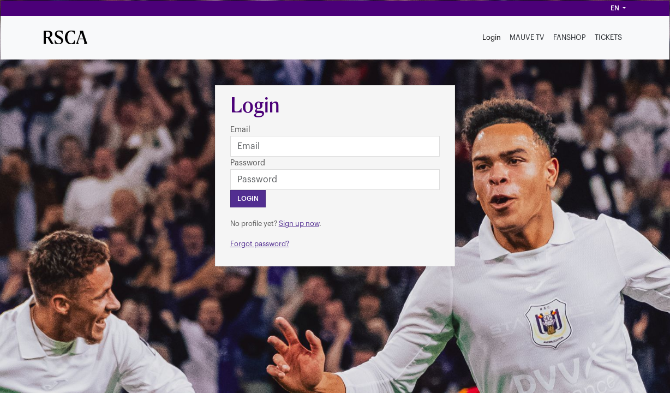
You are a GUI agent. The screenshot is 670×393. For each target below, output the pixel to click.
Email (240, 130)
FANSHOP (569, 37)
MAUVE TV (527, 37)
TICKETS (608, 37)
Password (247, 163)
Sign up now (299, 223)
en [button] (616, 8)
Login (491, 37)
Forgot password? (259, 243)
